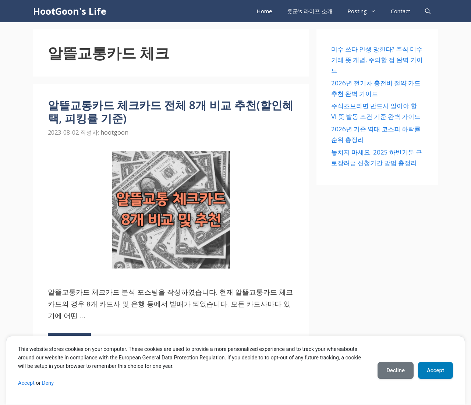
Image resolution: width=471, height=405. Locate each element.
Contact (400, 11)
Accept (26, 383)
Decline (395, 370)
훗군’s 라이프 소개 (310, 11)
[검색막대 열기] (428, 11)
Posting (365, 11)
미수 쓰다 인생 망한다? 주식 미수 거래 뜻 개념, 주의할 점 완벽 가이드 (377, 60)
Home (264, 11)
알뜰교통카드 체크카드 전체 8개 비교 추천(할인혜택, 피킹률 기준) (170, 111)
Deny (48, 383)
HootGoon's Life (69, 11)
